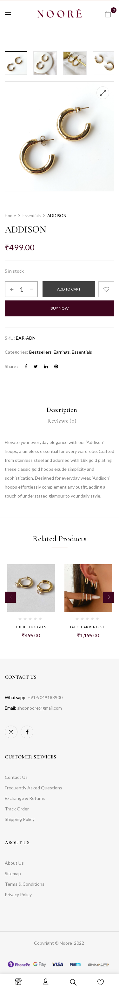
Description (62, 410)
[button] (108, 14)
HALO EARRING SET (88, 627)
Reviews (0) (61, 421)
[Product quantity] (21, 289)
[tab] (61, 410)
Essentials (32, 215)
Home (10, 215)
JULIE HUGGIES (31, 627)
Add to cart (69, 289)
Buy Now (59, 308)
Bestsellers (40, 352)
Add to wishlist (106, 289)
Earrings (62, 352)
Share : (11, 366)
